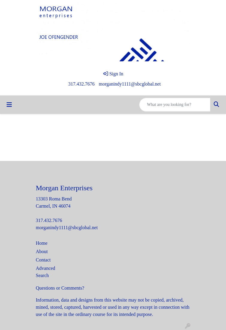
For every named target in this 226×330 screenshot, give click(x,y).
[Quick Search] (174, 105)
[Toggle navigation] (9, 105)
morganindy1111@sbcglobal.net (130, 83)
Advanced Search (45, 272)
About (42, 251)
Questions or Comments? (60, 288)
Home (42, 243)
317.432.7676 (81, 83)
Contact (43, 259)
